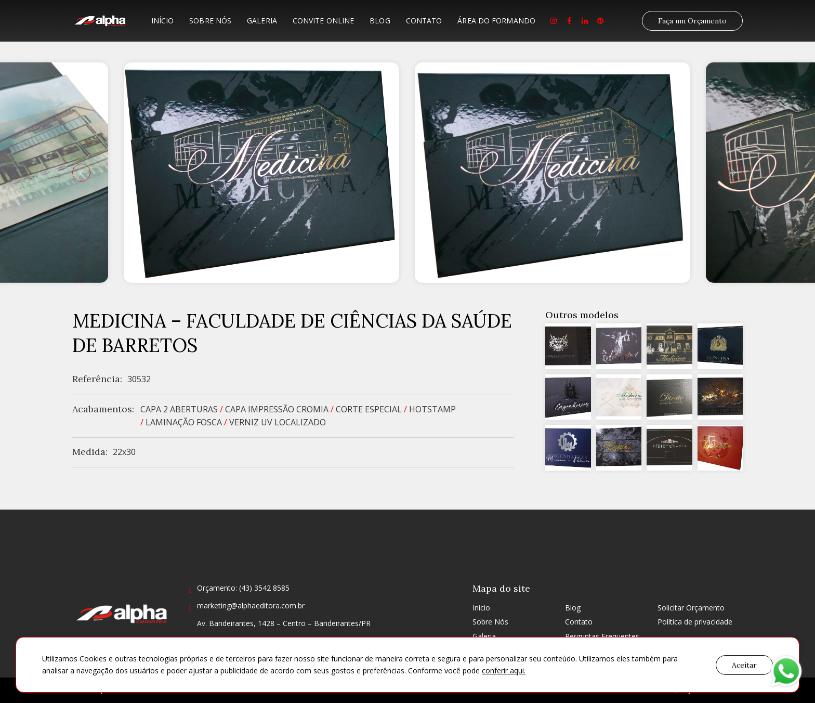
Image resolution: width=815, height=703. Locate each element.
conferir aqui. (503, 670)
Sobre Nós (210, 20)
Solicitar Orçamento (691, 608)
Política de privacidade (695, 622)
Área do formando (496, 20)
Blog (380, 20)
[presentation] (81, 172)
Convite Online (323, 20)
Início (162, 20)
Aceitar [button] (744, 665)
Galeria (262, 20)
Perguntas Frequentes (602, 636)
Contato (424, 20)
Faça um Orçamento (692, 20)
